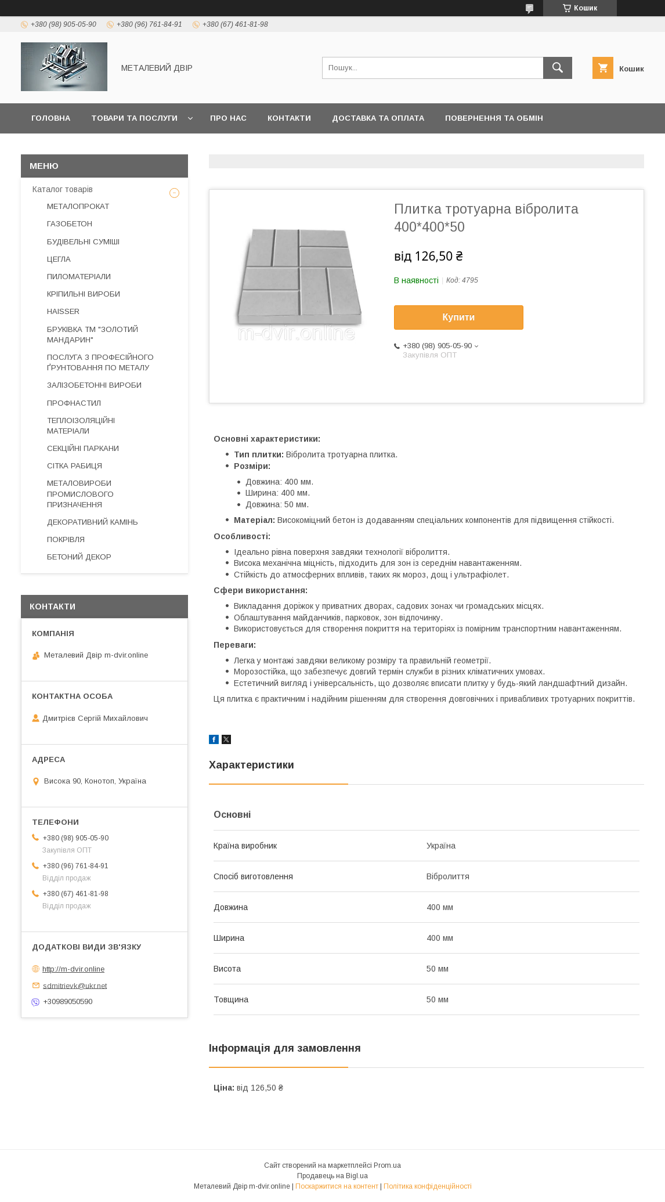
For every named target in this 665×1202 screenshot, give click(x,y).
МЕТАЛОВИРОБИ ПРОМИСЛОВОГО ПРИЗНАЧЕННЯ (80, 493)
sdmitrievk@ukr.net (75, 985)
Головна (50, 118)
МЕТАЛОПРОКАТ (78, 206)
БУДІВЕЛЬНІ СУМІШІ (83, 241)
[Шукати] (557, 68)
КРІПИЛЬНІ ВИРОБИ (83, 294)
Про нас (228, 118)
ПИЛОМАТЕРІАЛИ (79, 276)
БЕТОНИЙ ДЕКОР (79, 557)
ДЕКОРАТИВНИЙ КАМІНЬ (92, 522)
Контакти (289, 118)
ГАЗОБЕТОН (69, 223)
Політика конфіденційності (428, 1186)
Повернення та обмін (494, 118)
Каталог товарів (62, 189)
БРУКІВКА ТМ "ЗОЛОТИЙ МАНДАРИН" (92, 334)
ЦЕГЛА (59, 259)
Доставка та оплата (378, 118)
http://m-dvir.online (73, 969)
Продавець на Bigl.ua (332, 1176)
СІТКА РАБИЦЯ (74, 465)
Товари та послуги (134, 118)
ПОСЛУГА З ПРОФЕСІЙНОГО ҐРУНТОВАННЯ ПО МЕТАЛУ (100, 362)
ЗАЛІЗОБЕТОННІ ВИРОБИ (94, 385)
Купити (459, 317)
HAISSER (63, 311)
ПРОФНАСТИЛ (74, 403)
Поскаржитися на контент (336, 1186)
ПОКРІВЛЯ (66, 539)
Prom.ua (387, 1165)
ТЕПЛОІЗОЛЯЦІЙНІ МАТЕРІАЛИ (81, 425)
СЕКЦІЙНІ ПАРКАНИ (83, 448)
